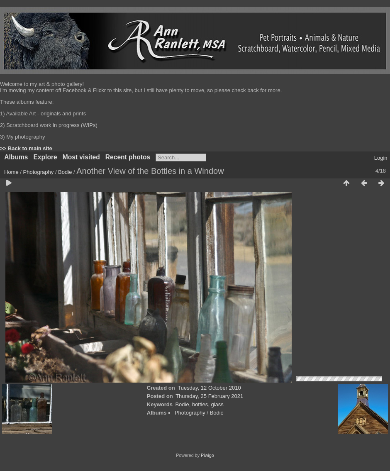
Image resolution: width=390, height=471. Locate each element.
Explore (45, 157)
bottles (200, 404)
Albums (16, 157)
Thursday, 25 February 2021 (209, 396)
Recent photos (127, 157)
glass (217, 404)
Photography (38, 172)
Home (11, 172)
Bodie (65, 172)
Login (381, 158)
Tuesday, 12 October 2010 (209, 388)
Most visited (81, 157)
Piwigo (207, 455)
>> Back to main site (26, 148)
